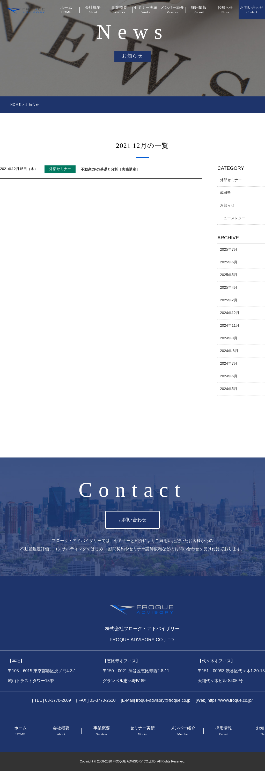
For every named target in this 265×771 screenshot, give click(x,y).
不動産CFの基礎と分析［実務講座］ (110, 169)
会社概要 (92, 9)
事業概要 (119, 9)
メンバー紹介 (172, 9)
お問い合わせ (252, 9)
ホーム (66, 9)
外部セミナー (60, 169)
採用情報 (199, 9)
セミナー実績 (145, 9)
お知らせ (225, 9)
